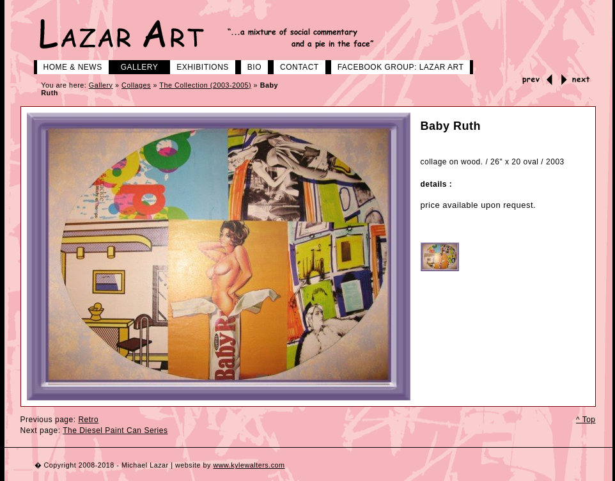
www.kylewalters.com (248, 465)
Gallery (135, 66)
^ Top (586, 419)
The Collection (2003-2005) (205, 85)
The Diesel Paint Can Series (115, 430)
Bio (249, 66)
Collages (136, 85)
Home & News (68, 66)
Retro (88, 419)
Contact (294, 66)
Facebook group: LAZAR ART (396, 66)
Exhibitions (198, 66)
